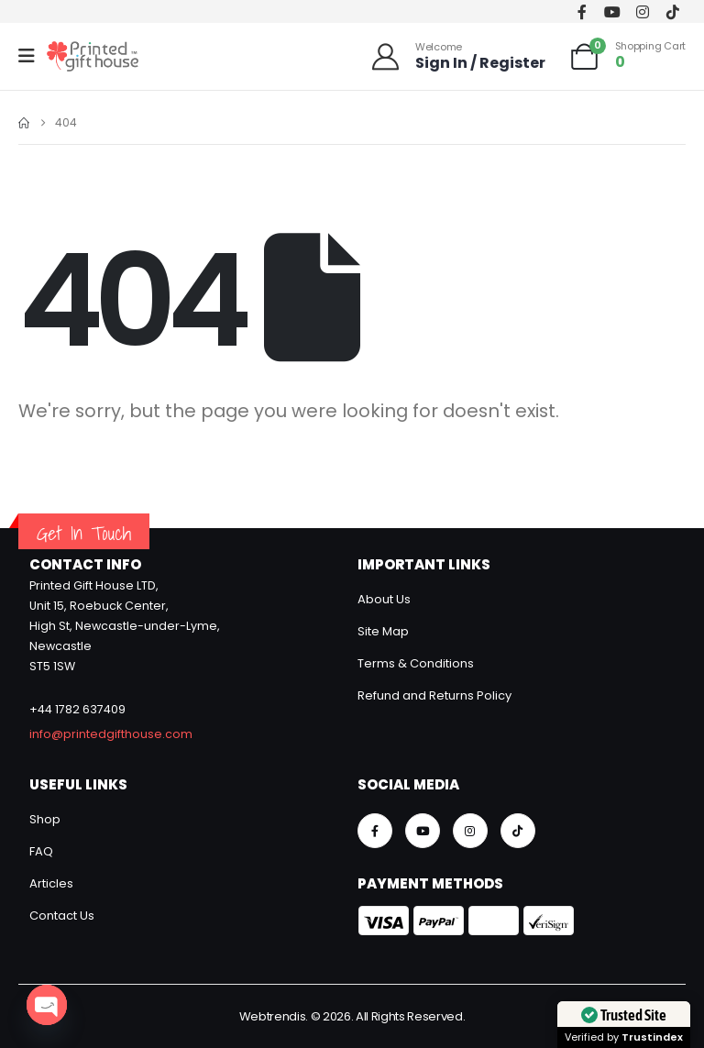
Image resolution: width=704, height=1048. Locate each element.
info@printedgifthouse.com (110, 734)
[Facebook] (581, 11)
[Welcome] (457, 56)
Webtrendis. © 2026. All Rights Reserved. (352, 1016)
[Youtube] (611, 11)
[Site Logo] (92, 56)
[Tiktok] (672, 11)
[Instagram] (642, 11)
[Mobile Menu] (32, 56)
